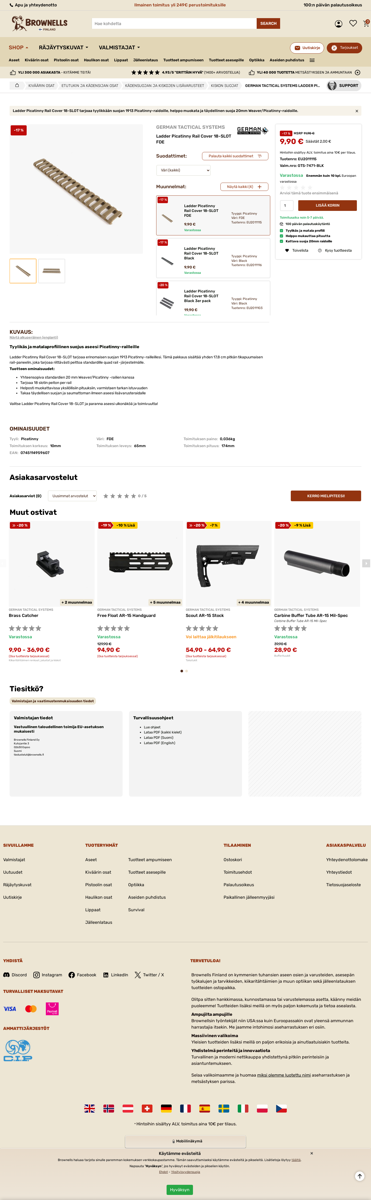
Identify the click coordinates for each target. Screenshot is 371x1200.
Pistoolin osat (66, 60)
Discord (15, 974)
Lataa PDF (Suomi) (158, 738)
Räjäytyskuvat (61, 47)
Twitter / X (149, 975)
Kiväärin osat (37, 60)
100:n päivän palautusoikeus (333, 4)
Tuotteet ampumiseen (183, 60)
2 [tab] (188, 673)
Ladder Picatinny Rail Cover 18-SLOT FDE (201, 211)
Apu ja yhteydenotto (33, 4)
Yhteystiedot (339, 872)
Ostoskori (233, 859)
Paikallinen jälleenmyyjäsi (249, 897)
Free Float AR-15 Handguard (126, 615)
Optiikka (256, 60)
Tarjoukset (349, 47)
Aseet (14, 60)
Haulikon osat (96, 60)
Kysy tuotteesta (335, 250)
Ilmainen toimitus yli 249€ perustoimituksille (180, 4)
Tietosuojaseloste (343, 884)
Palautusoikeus (239, 884)
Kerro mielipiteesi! (326, 496)
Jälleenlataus (145, 60)
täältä (296, 1160)
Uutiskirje (12, 897)
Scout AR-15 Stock (205, 615)
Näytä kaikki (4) (240, 186)
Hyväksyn (179, 1189)
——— (312, 60)
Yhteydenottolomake (347, 859)
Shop (16, 47)
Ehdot (163, 1172)
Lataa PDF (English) (159, 743)
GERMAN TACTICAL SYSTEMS (190, 127)
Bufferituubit (282, 655)
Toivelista (354, 24)
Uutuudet (12, 872)
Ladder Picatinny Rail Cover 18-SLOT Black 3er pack (201, 296)
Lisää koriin (328, 205)
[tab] (53, 701)
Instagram (47, 975)
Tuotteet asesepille (226, 60)
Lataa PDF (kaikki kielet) (163, 732)
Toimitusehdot (238, 872)
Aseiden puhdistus (287, 60)
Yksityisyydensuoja (185, 1172)
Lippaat (121, 60)
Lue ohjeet (152, 727)
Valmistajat (117, 47)
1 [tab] (183, 673)
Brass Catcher (23, 615)
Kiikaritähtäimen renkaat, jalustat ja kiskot (35, 660)
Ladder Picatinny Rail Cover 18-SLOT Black (201, 253)
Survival (136, 909)
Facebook (82, 975)
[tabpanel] (51, 591)
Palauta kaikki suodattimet (231, 156)
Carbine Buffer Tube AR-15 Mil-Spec (311, 615)
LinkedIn (115, 975)
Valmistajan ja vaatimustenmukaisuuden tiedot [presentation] (53, 701)
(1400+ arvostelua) (201, 72)
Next (366, 563)
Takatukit (191, 660)
